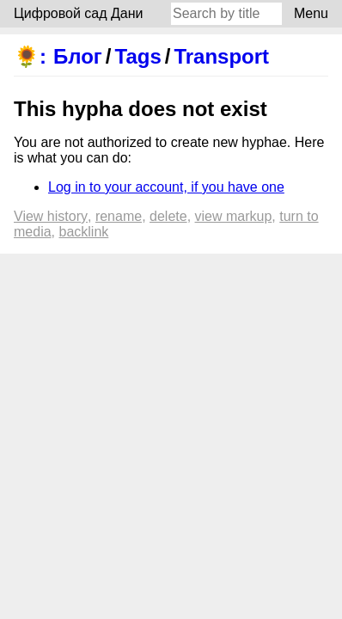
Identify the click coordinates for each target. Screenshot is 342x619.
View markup (233, 216)
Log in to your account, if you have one (166, 187)
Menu (311, 13)
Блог (77, 56)
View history (51, 216)
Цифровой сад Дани (79, 13)
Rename (118, 216)
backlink (83, 231)
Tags (138, 56)
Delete (168, 216)
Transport (221, 56)
